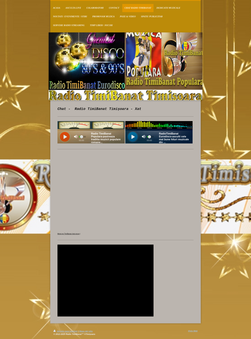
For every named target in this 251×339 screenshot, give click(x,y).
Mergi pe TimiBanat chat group (68, 234)
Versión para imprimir (65, 331)
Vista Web (193, 331)
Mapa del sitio (86, 331)
